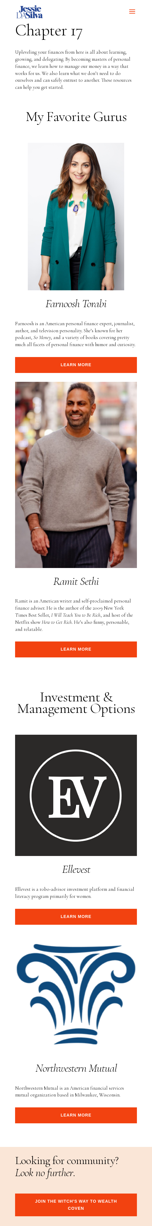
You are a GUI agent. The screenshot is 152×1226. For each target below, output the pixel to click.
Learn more (76, 364)
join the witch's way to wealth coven (76, 1205)
